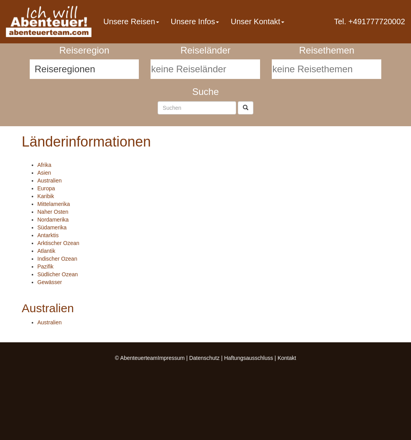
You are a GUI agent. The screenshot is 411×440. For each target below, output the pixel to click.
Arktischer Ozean (58, 243)
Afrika (45, 165)
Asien (44, 173)
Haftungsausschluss (248, 358)
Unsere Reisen (131, 21)
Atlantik (47, 251)
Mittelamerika (54, 204)
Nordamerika (53, 219)
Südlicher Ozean (58, 274)
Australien (50, 180)
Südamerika (52, 227)
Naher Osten (53, 212)
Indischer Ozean (57, 259)
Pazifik (46, 266)
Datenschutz (204, 358)
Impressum (171, 358)
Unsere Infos (195, 21)
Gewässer (50, 282)
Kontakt (287, 358)
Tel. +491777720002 (369, 21)
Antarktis (48, 235)
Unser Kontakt (257, 21)
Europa (46, 188)
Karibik (46, 196)
